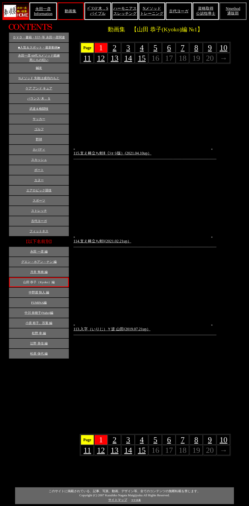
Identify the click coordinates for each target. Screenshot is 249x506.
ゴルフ (39, 129)
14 (128, 58)
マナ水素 (136, 500)
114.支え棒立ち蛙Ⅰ (102, 241)
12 (101, 58)
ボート (39, 170)
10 (223, 47)
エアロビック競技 (39, 190)
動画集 (70, 11)
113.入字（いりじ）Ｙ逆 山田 (112, 329)
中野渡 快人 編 (39, 292)
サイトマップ (117, 500)
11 (87, 58)
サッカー (39, 119)
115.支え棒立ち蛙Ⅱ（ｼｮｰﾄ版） (112, 153)
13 (114, 58)
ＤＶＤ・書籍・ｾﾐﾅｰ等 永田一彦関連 (39, 37)
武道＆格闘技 (38, 109)
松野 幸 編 (39, 333)
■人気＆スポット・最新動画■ (39, 47)
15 (142, 58)
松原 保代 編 (39, 353)
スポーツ (39, 200)
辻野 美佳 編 (39, 343)
